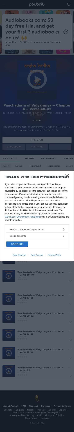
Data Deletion (19, 255)
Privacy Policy (54, 255)
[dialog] (37, 216)
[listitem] (37, 229)
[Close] (68, 177)
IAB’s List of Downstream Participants (23, 217)
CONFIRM (17, 244)
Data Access (37, 255)
